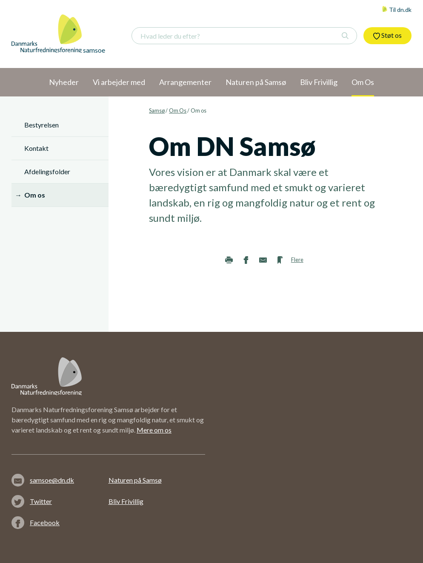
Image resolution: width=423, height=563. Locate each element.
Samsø (157, 110)
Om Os (177, 110)
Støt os (387, 35)
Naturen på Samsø (135, 480)
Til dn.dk (397, 9)
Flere (297, 259)
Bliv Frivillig (126, 501)
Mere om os (154, 430)
